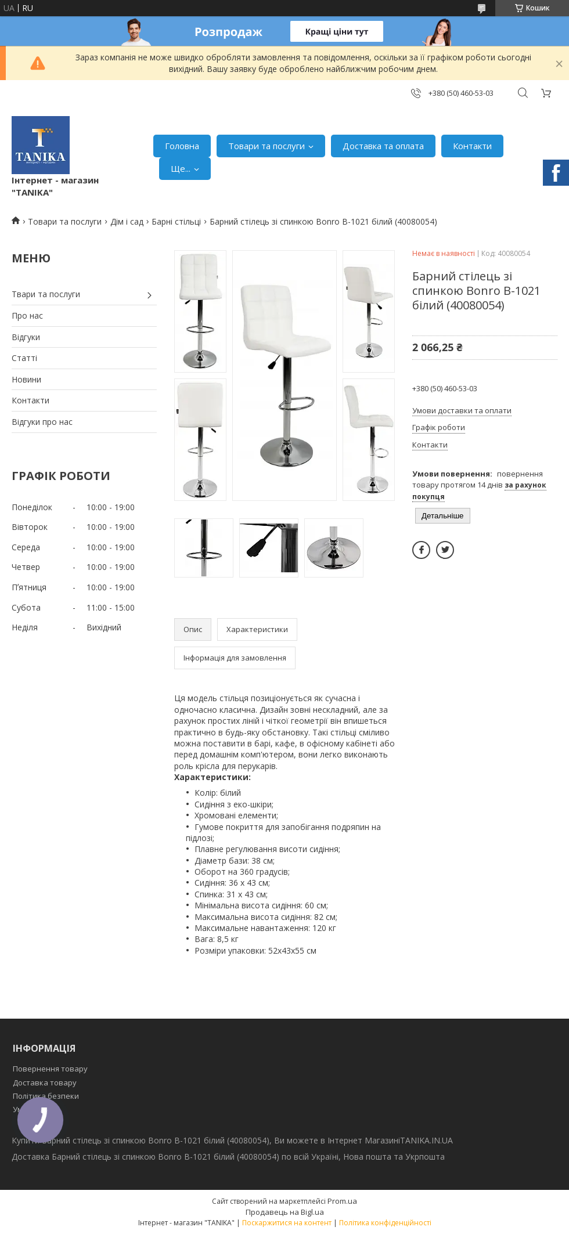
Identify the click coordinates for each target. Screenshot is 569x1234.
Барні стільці (176, 221)
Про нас (27, 315)
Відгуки (26, 336)
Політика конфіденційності (385, 1223)
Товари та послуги (266, 145)
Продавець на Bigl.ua (285, 1212)
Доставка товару (45, 1082)
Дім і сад (126, 221)
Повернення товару (50, 1068)
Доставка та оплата (383, 145)
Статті (24, 357)
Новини (26, 379)
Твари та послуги (46, 294)
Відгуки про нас (42, 421)
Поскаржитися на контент (287, 1223)
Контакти (472, 145)
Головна (182, 145)
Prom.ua (342, 1201)
